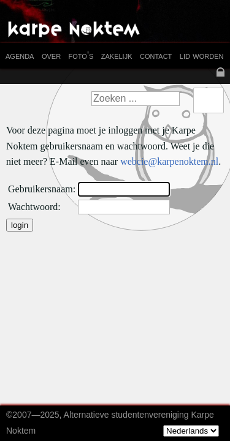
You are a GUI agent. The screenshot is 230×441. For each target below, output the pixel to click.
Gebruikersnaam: (41, 189)
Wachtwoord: (34, 207)
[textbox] (135, 98)
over (51, 55)
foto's (81, 55)
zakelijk (116, 55)
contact (156, 55)
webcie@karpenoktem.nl (169, 161)
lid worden (202, 55)
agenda (20, 55)
